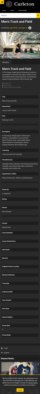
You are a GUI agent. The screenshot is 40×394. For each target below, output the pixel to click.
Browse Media (22, 10)
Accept (20, 390)
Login (4, 348)
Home (12, 10)
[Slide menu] (2, 2)
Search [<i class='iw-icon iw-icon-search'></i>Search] (38, 15)
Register (5, 353)
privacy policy (33, 383)
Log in (4, 10)
